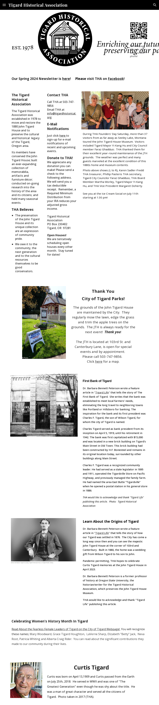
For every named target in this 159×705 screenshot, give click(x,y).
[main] (139, 51)
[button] (4, 5)
